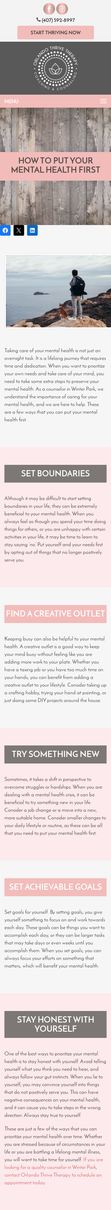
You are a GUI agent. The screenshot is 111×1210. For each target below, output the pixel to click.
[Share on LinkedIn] (32, 230)
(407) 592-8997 (56, 20)
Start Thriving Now (56, 32)
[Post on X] (19, 230)
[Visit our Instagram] (62, 9)
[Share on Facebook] (5, 230)
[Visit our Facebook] (49, 9)
